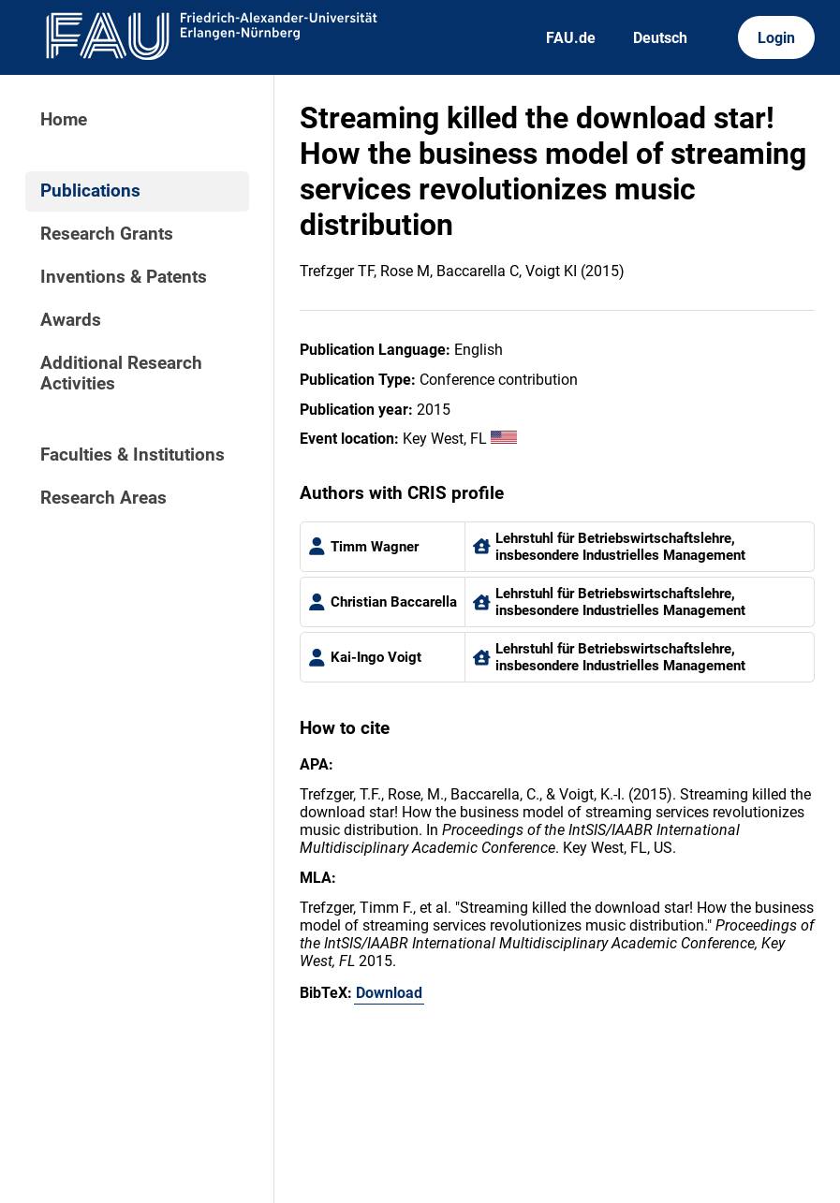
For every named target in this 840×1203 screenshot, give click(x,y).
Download (389, 993)
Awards (70, 320)
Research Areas (103, 498)
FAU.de (571, 38)
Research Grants (106, 234)
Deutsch (660, 38)
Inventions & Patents (123, 277)
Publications (90, 191)
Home (63, 120)
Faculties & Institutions (132, 455)
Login (776, 38)
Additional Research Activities (121, 373)
